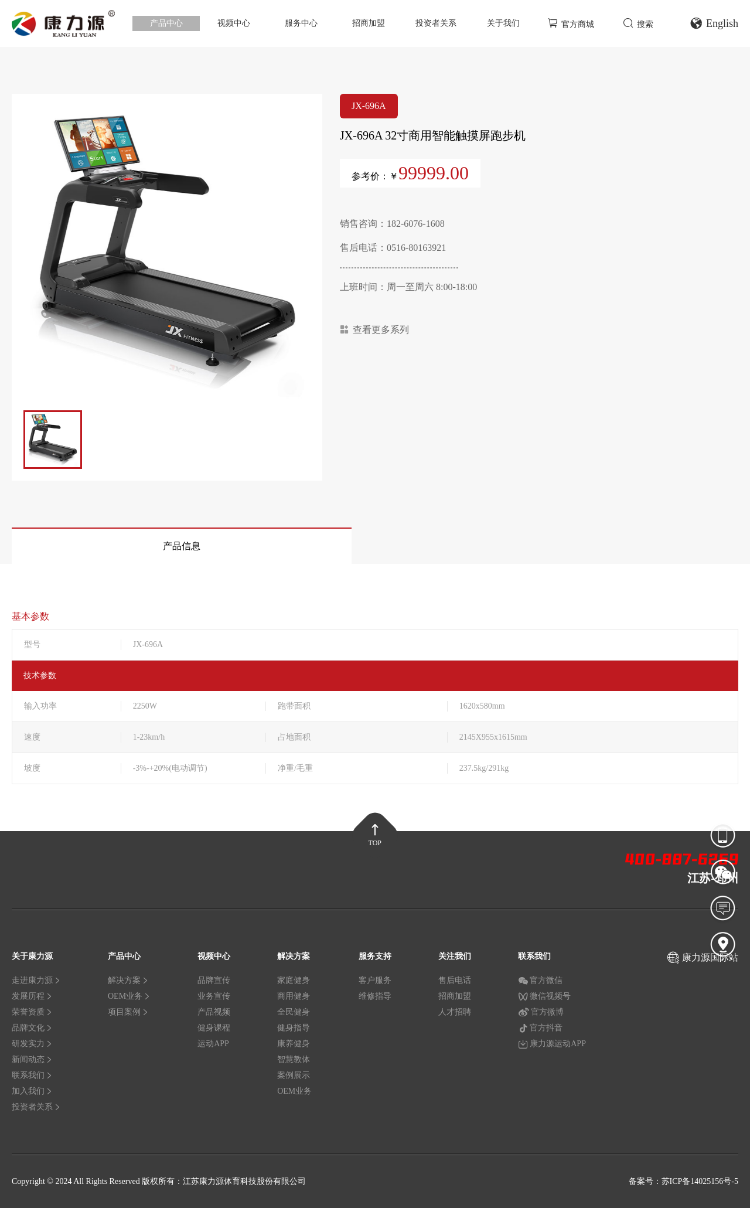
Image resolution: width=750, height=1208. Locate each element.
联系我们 (32, 1075)
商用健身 (293, 996)
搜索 (638, 23)
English (714, 23)
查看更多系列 (374, 330)
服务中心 (301, 23)
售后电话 (454, 980)
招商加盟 (368, 23)
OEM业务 (129, 996)
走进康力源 (36, 980)
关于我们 (503, 23)
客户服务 (375, 980)
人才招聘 (454, 1012)
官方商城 (570, 23)
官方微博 (541, 1012)
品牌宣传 (213, 980)
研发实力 (32, 1043)
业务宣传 (213, 996)
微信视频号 (544, 996)
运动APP (213, 1043)
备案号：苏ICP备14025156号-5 (683, 1181)
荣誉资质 (32, 1012)
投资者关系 (435, 23)
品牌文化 (32, 1027)
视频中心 (233, 23)
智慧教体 (293, 1059)
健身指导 (293, 1027)
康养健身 (293, 1043)
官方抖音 (540, 1028)
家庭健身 (293, 980)
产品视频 (213, 1012)
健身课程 (213, 1027)
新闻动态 (32, 1059)
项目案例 (128, 1012)
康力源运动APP (552, 1044)
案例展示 (293, 1075)
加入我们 (32, 1091)
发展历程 (32, 996)
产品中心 (166, 23)
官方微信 (540, 980)
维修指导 (375, 996)
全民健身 (293, 1012)
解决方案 (128, 980)
